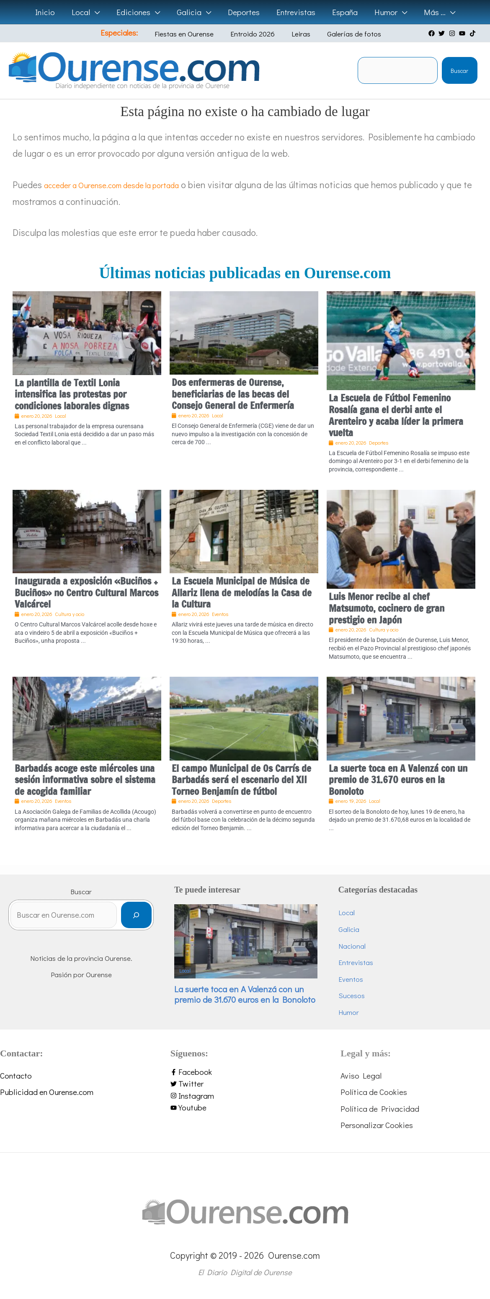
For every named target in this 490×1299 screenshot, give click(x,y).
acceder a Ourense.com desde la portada (125, 185)
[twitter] (442, 33)
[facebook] (432, 33)
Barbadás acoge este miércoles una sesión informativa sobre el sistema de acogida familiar (85, 779)
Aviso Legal (361, 1075)
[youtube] (463, 33)
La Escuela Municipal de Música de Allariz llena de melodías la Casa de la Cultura (242, 592)
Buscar (459, 71)
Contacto (16, 1075)
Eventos (360, 979)
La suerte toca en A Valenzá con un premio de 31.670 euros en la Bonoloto (398, 779)
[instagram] (453, 33)
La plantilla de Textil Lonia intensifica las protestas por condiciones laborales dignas (72, 394)
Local (205, 965)
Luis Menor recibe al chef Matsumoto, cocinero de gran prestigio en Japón (386, 608)
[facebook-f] (245, 1072)
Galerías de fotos (343, 34)
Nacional (362, 946)
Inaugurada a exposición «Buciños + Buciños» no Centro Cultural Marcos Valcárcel (86, 592)
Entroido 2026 (254, 34)
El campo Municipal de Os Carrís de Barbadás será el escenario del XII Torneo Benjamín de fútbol (241, 779)
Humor (358, 1012)
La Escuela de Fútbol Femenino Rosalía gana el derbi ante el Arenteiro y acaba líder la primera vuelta (396, 415)
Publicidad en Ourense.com (46, 1092)
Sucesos (361, 995)
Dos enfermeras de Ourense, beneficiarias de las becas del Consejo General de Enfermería (233, 393)
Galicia (358, 929)
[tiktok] (473, 33)
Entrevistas (365, 962)
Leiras (295, 34)
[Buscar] (157, 917)
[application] (97, 12)
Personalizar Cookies (376, 1125)
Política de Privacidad (379, 1108)
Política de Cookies (373, 1092)
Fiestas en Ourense (191, 34)
